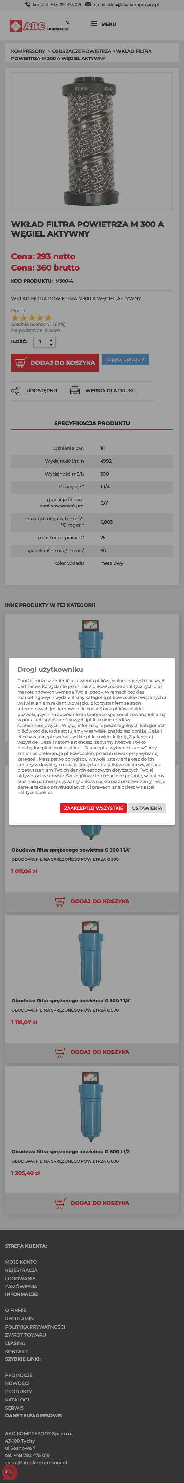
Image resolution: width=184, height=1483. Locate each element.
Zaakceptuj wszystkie (93, 808)
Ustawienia (147, 808)
